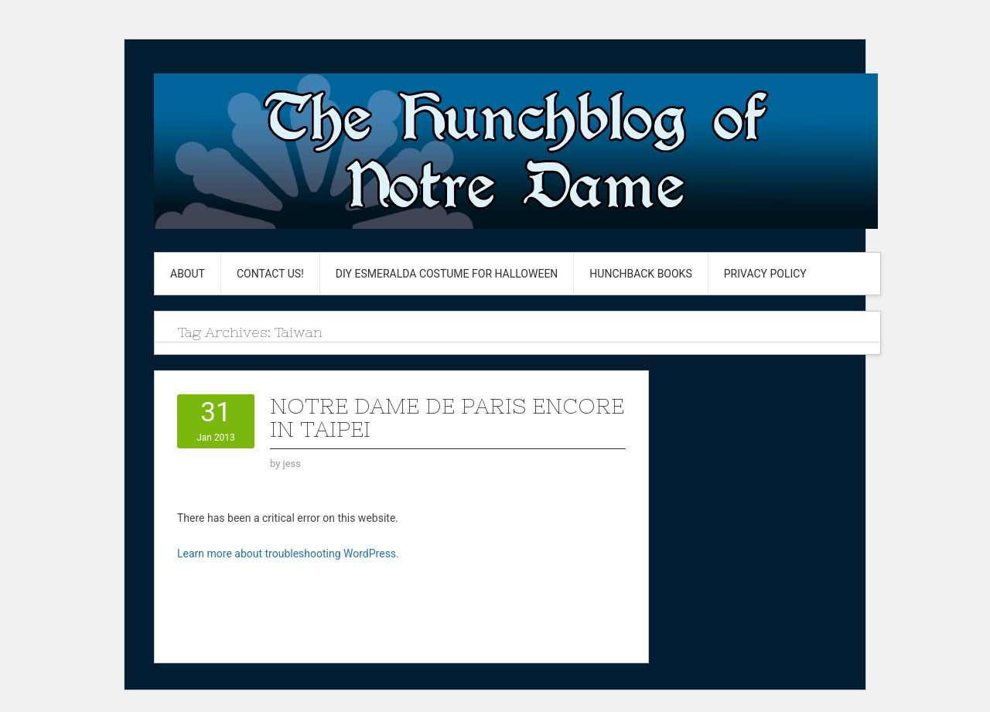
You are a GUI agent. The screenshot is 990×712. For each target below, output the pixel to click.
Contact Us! (270, 273)
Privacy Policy (765, 273)
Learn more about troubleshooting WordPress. (288, 553)
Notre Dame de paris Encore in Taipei (447, 417)
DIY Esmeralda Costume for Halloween (447, 273)
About (187, 273)
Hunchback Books (640, 273)
